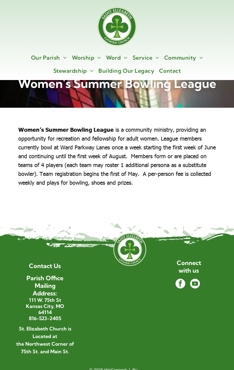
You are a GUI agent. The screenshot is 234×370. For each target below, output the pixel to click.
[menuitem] (49, 57)
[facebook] (180, 284)
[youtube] (195, 284)
